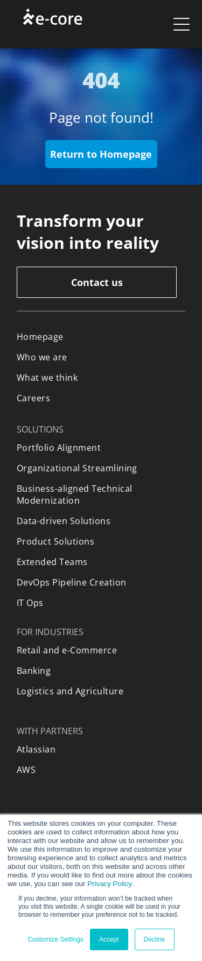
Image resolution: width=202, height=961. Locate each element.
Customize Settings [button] (55, 939)
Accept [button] (109, 939)
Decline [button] (154, 939)
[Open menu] (181, 24)
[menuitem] (101, 336)
